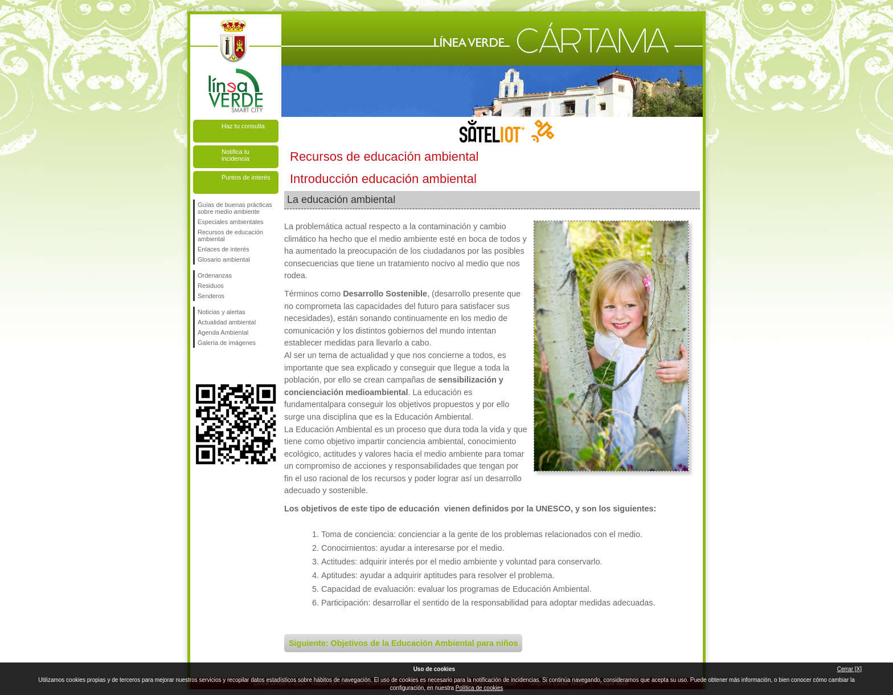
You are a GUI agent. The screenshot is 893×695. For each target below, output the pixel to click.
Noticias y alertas (221, 311)
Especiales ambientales (231, 221)
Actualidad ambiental (227, 322)
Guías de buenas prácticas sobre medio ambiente (235, 208)
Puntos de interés (246, 177)
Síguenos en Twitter (219, 366)
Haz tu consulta (243, 126)
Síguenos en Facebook (200, 366)
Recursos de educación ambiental (230, 235)
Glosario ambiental (224, 259)
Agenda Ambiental (223, 332)
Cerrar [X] (849, 669)
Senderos (211, 295)
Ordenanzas (215, 275)
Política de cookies (479, 688)
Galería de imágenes (227, 342)
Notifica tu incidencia (235, 155)
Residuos (211, 285)
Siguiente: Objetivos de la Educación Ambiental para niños (403, 643)
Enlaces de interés (223, 249)
